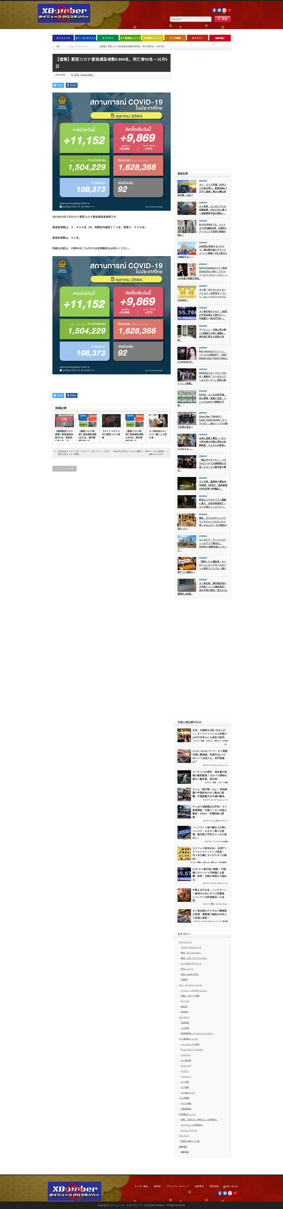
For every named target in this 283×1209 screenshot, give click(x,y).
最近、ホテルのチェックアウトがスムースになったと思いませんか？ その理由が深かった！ (202, 523)
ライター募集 (141, 1186)
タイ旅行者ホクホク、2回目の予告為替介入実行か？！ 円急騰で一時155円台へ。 (213, 315)
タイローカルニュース (219, 765)
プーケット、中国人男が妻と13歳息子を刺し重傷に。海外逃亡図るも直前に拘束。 (201, 335)
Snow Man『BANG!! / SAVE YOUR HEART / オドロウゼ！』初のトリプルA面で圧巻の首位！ (202, 421)
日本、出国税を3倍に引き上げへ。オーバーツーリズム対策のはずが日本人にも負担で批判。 (209, 734)
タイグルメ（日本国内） (192, 1125)
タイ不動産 (175, 38)
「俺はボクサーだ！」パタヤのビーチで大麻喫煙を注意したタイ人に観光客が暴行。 (201, 465)
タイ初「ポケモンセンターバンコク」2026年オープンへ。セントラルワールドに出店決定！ (202, 295)
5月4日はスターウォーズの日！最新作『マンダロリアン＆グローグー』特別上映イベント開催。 (201, 378)
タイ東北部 (223, 921)
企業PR (184, 979)
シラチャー (186, 1055)
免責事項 (199, 1186)
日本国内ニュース (153, 38)
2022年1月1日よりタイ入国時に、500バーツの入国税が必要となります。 (139, 452)
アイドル (185, 1001)
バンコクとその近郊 (220, 842)
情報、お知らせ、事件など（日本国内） (212, 862)
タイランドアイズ (189, 1130)
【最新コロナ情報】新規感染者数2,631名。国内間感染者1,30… (87, 436)
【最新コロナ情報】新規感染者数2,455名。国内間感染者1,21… (134, 436)
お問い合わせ (231, 1186)
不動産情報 (186, 1109)
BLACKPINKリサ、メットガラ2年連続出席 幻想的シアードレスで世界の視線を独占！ (202, 229)
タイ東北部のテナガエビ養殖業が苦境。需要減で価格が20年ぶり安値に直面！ (209, 914)
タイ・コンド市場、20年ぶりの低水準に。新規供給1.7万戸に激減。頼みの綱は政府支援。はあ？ (202, 189)
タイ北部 (185, 1082)
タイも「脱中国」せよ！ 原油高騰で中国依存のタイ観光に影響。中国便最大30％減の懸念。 (209, 793)
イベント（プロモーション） (194, 990)
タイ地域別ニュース (130, 38)
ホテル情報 (186, 1103)
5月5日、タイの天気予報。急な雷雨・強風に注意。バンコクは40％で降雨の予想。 (201, 400)
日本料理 (185, 1023)
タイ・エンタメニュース (85, 39)
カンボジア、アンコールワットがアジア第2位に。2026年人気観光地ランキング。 (202, 545)
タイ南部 (185, 1087)
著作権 (157, 1186)
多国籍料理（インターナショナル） (197, 1033)
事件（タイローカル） (219, 904)
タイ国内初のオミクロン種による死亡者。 (158, 434)
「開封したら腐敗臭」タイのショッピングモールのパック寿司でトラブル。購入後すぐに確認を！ (201, 566)
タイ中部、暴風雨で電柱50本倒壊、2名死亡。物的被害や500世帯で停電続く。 (213, 485)
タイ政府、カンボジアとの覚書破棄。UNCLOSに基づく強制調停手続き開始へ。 (213, 210)
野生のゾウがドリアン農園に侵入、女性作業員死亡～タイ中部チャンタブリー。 (212, 503)
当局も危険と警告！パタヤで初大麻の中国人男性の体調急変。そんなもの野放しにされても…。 (201, 443)
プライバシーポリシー (177, 1186)
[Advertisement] (202, 110)
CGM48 (184, 1012)
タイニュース (63, 38)
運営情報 (214, 1186)
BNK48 (184, 1006)
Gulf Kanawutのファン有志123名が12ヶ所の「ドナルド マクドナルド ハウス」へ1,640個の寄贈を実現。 (202, 273)
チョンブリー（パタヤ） (192, 1049)
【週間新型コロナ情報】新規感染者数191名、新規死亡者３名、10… (64, 436)
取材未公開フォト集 (190, 1141)
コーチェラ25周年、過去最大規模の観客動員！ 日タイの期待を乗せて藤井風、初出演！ (209, 775)
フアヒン (185, 1071)
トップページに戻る (64, 468)
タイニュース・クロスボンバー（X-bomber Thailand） (138, 1205)
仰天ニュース (187, 969)
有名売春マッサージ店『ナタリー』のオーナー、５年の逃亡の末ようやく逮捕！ (84, 452)
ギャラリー (197, 38)
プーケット (186, 1076)
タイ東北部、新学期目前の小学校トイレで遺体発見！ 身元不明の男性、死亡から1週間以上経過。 (202, 588)
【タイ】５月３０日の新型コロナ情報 (111, 434)
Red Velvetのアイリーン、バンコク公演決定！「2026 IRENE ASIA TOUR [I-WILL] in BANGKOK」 (202, 356)
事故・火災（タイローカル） (194, 958)
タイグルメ (107, 38)
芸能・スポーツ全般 (220, 782)
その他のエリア (188, 1093)
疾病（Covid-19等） (84, 75)
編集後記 (219, 38)
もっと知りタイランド (219, 821)
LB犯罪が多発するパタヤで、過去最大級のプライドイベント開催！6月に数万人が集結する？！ (202, 251)
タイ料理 (185, 1028)
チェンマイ (186, 1066)
